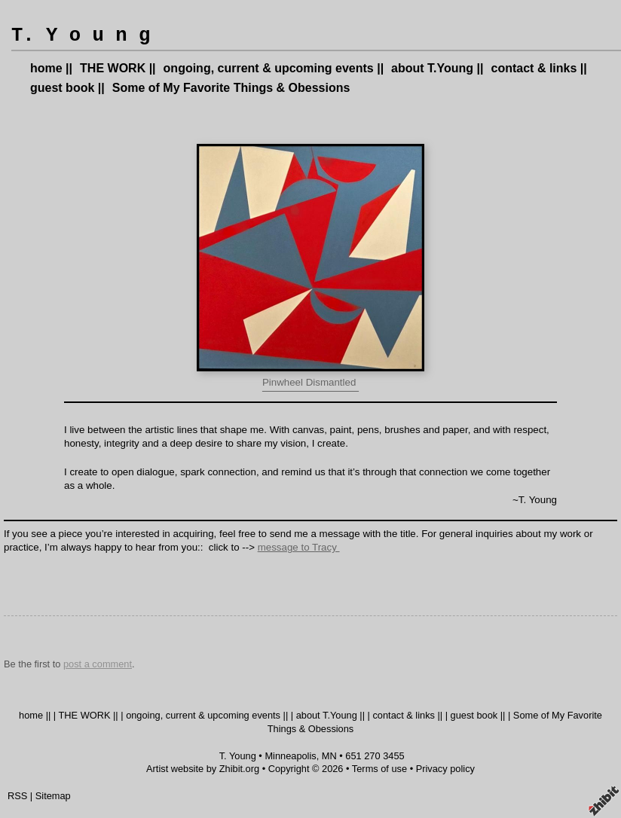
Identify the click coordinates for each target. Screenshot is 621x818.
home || (51, 68)
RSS (17, 795)
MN (329, 756)
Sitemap (53, 795)
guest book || (67, 87)
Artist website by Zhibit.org (202, 768)
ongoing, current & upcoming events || (274, 68)
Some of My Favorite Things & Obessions (231, 87)
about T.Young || (437, 68)
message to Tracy (299, 547)
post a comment (97, 664)
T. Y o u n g (80, 36)
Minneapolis (290, 756)
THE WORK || (118, 68)
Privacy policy (445, 768)
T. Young (237, 756)
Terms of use (379, 768)
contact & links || (539, 68)
